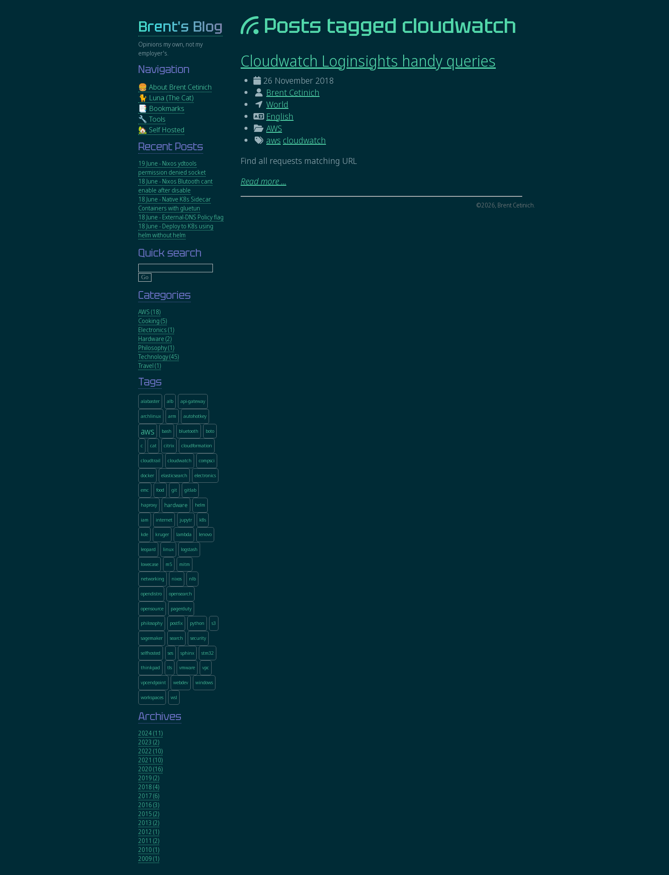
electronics (205, 475)
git (174, 490)
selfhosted (150, 653)
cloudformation (196, 445)
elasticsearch (174, 475)
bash (167, 431)
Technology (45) (158, 357)
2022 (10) (150, 751)
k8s (202, 519)
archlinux (151, 416)
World (277, 104)
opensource (152, 608)
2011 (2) (148, 841)
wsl (174, 697)
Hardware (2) (155, 339)
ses (170, 653)
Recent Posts (170, 146)
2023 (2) (148, 742)
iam (144, 519)
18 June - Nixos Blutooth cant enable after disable (175, 185)
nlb (192, 578)
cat (153, 445)
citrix (169, 445)
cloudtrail (150, 460)
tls (169, 667)
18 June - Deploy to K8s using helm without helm (175, 230)
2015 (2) (148, 814)
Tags (150, 381)
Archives (159, 716)
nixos (177, 578)
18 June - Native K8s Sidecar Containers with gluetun (174, 203)
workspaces (152, 697)
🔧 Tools (152, 119)
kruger (162, 534)
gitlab (190, 490)
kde (144, 534)
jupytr (186, 519)
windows (204, 682)
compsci (207, 460)
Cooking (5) (152, 321)
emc (145, 490)
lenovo (205, 534)
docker (147, 475)
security (198, 638)
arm (172, 416)
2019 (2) (148, 778)
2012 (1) (148, 832)
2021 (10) (150, 760)
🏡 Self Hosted (161, 129)
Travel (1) (149, 366)
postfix (176, 623)
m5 (169, 564)
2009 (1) (148, 859)
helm (200, 505)
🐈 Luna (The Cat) (166, 97)
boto (210, 431)
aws (273, 140)
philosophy (152, 623)
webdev (180, 682)
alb (170, 401)
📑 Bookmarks (161, 108)
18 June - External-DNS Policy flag (181, 217)
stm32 (207, 653)
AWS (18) (149, 312)
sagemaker (152, 638)
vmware (187, 667)
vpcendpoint (153, 682)
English (280, 116)
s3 (214, 623)
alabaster (150, 401)
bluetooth (188, 431)
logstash (189, 549)
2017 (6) (148, 796)
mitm (184, 564)
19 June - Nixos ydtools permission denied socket (172, 167)
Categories (164, 295)
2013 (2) (148, 823)
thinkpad (150, 667)
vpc (205, 667)
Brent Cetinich (293, 92)
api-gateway (192, 401)
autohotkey (195, 416)
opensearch (180, 593)
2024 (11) (150, 733)
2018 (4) (148, 787)
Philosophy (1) (156, 348)
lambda (184, 534)
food (160, 490)
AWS (274, 128)
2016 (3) (148, 805)
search (176, 638)
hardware (176, 505)
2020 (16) (150, 769)
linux (168, 549)
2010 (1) (148, 850)
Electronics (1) (156, 330)
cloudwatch (304, 140)
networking (152, 578)
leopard (148, 549)
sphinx (187, 653)
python (197, 623)
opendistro (151, 593)
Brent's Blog (180, 27)
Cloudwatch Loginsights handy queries (368, 60)
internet (164, 519)
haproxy (149, 505)
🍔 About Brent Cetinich (175, 87)
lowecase (149, 564)
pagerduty (181, 608)
